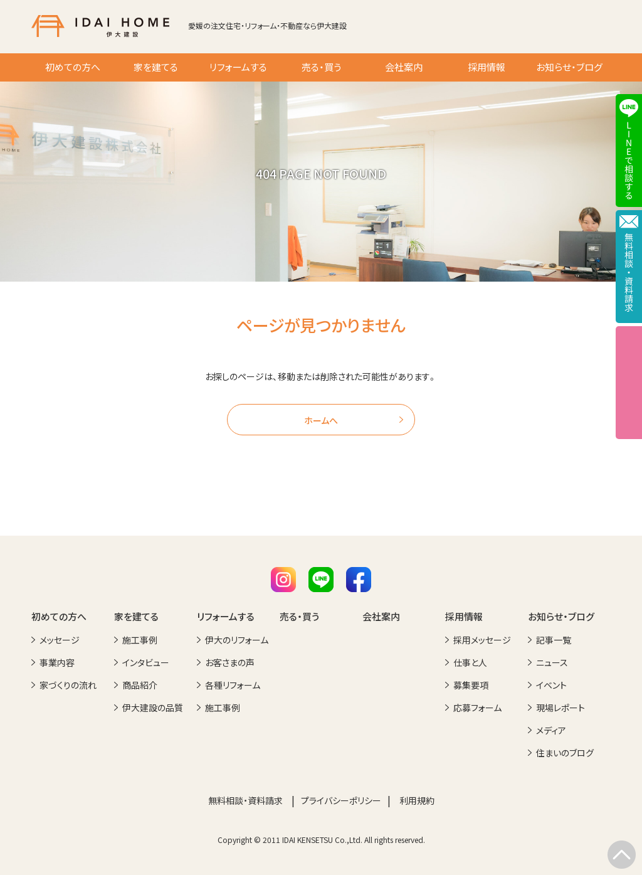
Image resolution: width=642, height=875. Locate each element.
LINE (321, 579)
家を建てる (156, 67)
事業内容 (57, 662)
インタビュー (145, 662)
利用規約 (416, 800)
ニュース (552, 662)
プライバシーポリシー (341, 800)
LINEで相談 (629, 150)
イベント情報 (629, 382)
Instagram (283, 579)
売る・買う (321, 67)
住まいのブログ (565, 752)
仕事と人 (470, 662)
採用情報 (486, 67)
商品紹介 (139, 685)
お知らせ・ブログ (569, 67)
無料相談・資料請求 (245, 800)
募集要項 (470, 685)
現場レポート (560, 707)
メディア (551, 730)
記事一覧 (553, 640)
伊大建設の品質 (152, 707)
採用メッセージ (482, 640)
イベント (551, 685)
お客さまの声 (230, 662)
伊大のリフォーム (236, 640)
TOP (622, 855)
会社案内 (404, 67)
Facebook (358, 579)
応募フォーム (477, 707)
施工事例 (139, 640)
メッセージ (59, 640)
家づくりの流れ (68, 685)
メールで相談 (629, 266)
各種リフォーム (232, 685)
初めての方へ (72, 67)
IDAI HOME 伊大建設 (100, 26)
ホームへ (321, 420)
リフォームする (238, 67)
